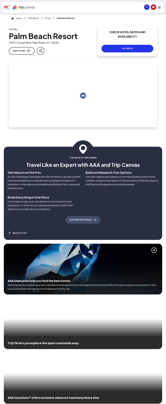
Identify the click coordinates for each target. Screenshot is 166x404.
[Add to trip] (83, 92)
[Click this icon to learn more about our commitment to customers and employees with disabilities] (8, 346)
